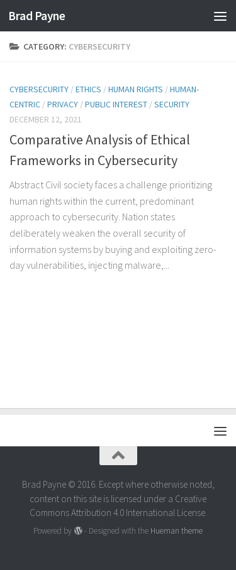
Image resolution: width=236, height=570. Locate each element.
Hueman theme (176, 530)
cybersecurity (39, 89)
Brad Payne (36, 15)
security (171, 104)
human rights (135, 89)
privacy (62, 104)
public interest (116, 104)
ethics (88, 89)
